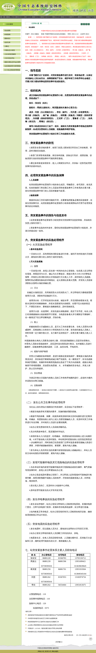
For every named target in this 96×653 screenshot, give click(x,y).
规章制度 (29, 17)
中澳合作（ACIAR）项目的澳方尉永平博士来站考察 (45, 628)
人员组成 (83, 17)
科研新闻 (7, 34)
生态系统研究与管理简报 (12, 66)
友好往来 (7, 42)
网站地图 (55, 651)
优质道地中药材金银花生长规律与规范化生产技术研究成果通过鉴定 (50, 615)
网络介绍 (13, 17)
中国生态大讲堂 (9, 50)
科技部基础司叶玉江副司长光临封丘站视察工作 (43, 622)
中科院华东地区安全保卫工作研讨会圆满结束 (42, 618)
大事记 (6, 46)
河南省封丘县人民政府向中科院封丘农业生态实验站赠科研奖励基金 (50, 632)
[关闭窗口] (58, 642)
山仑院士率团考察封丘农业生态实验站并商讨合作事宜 (45, 625)
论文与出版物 (48, 17)
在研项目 (38, 17)
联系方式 (48, 651)
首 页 (4, 17)
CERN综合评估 (9, 58)
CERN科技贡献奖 (10, 54)
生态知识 (67, 17)
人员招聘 (75, 17)
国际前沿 (7, 38)
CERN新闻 (21, 17)
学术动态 (58, 17)
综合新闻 (7, 30)
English (92, 17)
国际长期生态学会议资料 (12, 62)
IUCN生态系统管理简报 (12, 70)
